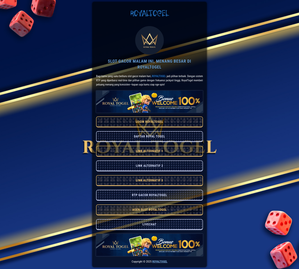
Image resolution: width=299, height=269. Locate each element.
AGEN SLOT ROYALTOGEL (149, 210)
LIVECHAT (149, 224)
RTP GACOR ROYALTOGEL (149, 195)
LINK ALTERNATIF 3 (149, 180)
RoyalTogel (159, 76)
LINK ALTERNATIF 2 (149, 166)
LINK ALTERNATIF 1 (149, 151)
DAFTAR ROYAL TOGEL (149, 136)
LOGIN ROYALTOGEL (149, 122)
